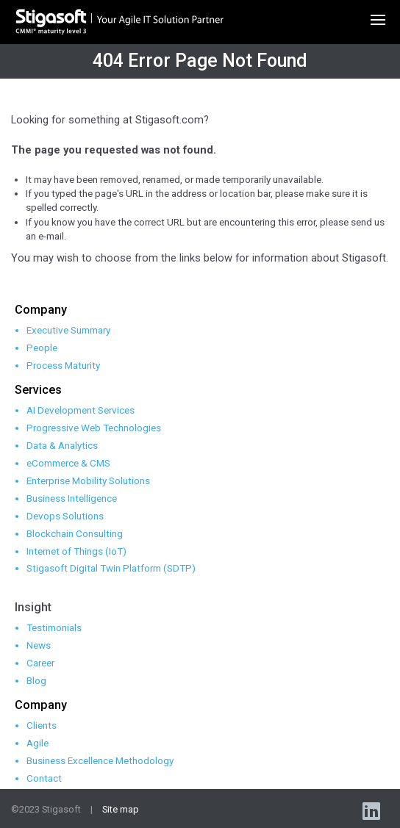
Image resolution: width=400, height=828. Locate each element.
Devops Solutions (65, 516)
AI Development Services (80, 410)
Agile (37, 743)
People (41, 347)
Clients (41, 725)
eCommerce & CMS (68, 463)
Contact (44, 778)
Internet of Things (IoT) (76, 551)
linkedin (372, 810)
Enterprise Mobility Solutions (88, 480)
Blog (36, 680)
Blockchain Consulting (74, 533)
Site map (120, 809)
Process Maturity (63, 365)
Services (38, 390)
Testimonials (54, 627)
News (38, 645)
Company (41, 310)
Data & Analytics (62, 445)
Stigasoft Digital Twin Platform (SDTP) (111, 568)
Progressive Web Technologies (93, 427)
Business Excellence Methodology (100, 760)
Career (40, 663)
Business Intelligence (71, 498)
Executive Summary (68, 330)
